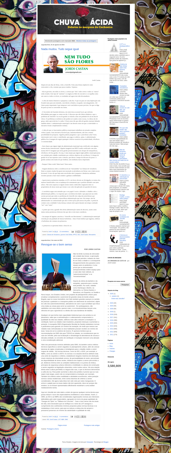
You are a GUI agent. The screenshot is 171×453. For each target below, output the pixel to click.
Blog (111, 346)
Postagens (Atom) (53, 429)
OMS (66, 419)
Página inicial (62, 425)
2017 (112, 317)
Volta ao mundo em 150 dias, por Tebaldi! (124, 108)
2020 (112, 309)
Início (111, 343)
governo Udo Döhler (66, 234)
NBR (62, 419)
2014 (112, 326)
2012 (112, 332)
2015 (112, 323)
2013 (112, 329)
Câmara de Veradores (53, 234)
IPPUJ (75, 234)
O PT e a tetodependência (125, 46)
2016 (112, 320)
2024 (112, 303)
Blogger (105, 442)
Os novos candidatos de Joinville (124, 216)
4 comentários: (64, 416)
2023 (112, 306)
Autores (112, 348)
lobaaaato (90, 442)
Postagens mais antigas (92, 425)
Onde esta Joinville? (118, 298)
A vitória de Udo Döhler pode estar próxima (123, 66)
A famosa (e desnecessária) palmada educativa (125, 237)
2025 (112, 294)
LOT (59, 419)
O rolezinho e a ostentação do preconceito (125, 176)
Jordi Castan (84, 234)
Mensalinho (92, 234)
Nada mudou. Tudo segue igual (60, 49)
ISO (79, 234)
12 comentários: (64, 231)
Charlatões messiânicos (124, 87)
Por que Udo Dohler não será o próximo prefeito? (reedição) (124, 131)
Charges (112, 351)
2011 (112, 334)
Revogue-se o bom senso (56, 244)
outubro (114, 296)
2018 (112, 314)
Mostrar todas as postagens (86, 41)
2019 (112, 311)
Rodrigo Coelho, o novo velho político (125, 196)
